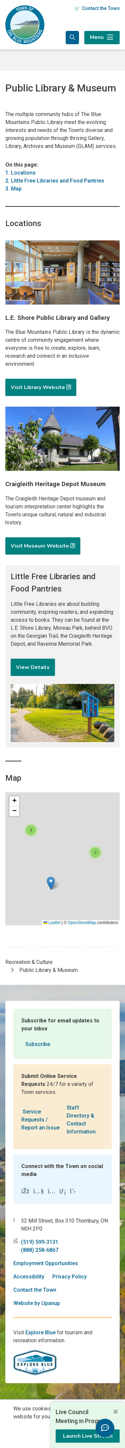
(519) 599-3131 (39, 1242)
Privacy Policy (69, 1276)
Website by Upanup (36, 1303)
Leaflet (51, 922)
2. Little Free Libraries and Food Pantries (54, 181)
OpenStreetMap (82, 922)
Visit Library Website (38, 387)
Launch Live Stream (88, 1436)
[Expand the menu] (102, 37)
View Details (33, 667)
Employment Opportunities (45, 1263)
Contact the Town (97, 8)
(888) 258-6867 (39, 1250)
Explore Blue (40, 1332)
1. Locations (20, 173)
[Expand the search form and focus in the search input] (72, 37)
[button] (51, 883)
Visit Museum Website (40, 546)
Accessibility (28, 1276)
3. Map (13, 189)
